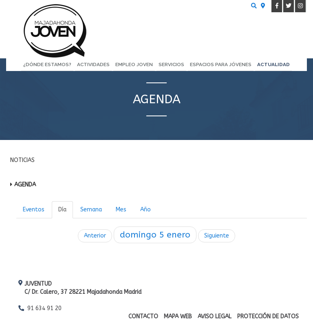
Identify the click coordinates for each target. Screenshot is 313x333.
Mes (121, 209)
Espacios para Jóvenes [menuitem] (220, 64)
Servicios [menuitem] (171, 64)
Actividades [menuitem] (93, 64)
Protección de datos (268, 316)
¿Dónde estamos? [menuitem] (47, 64)
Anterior (95, 235)
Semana (91, 209)
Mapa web (178, 316)
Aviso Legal (214, 316)
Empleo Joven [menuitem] (134, 64)
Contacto (143, 316)
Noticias (22, 160)
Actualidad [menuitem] (273, 64)
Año (145, 209)
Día (62, 209)
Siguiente (216, 235)
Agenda (25, 184)
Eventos (33, 209)
